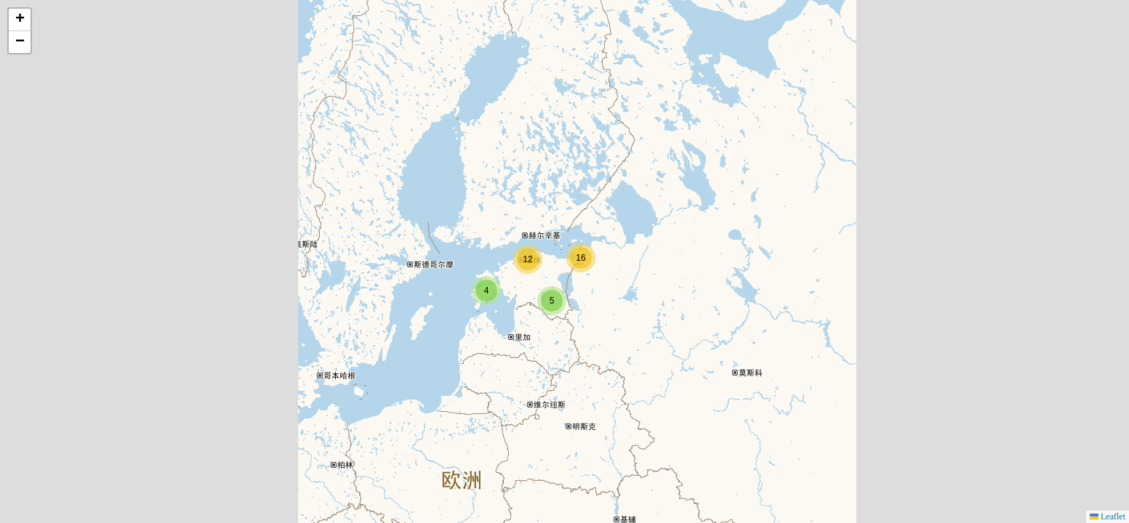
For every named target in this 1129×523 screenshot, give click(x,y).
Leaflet (1107, 516)
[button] (486, 290)
